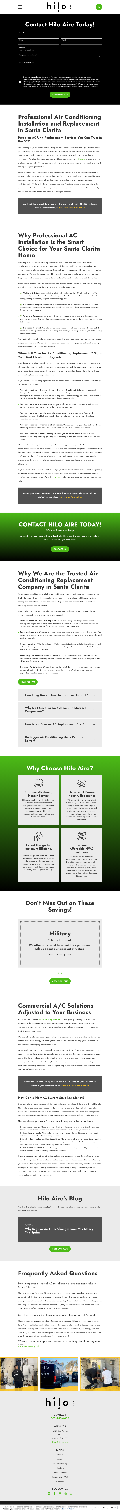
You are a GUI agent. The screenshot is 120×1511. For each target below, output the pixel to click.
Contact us (56, 477)
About (60, 1460)
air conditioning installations (50, 1020)
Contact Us (59, 549)
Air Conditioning (60, 1464)
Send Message (60, 94)
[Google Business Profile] (49, 1494)
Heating (60, 1469)
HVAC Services (60, 1473)
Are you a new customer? (28, 55)
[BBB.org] (71, 1494)
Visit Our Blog (60, 1248)
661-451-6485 (60, 1419)
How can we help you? (27, 62)
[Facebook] (54, 1494)
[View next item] (62, 973)
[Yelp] (65, 1494)
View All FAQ (28, 681)
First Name (23, 33)
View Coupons (60, 981)
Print (69, 955)
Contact (60, 1482)
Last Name (66, 33)
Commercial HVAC (60, 1478)
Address (22, 47)
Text (51, 955)
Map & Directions (60, 1443)
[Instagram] (60, 1494)
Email (64, 40)
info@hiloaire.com (64, 86)
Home (60, 1455)
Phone (21, 40)
